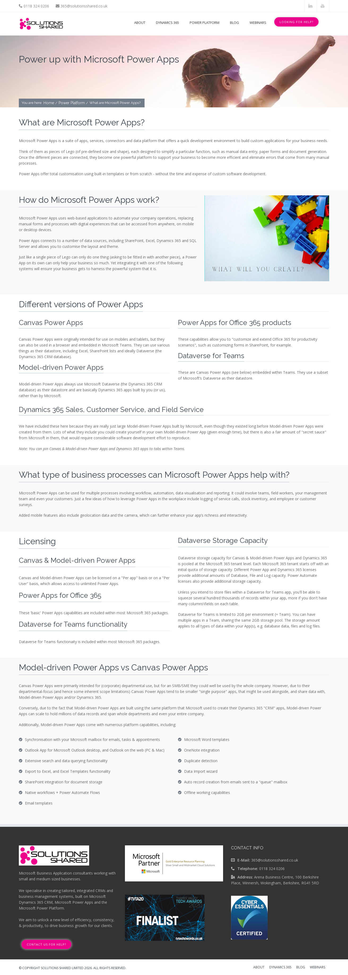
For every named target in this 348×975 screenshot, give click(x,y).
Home (49, 103)
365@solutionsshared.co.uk (83, 5)
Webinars (258, 22)
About (139, 22)
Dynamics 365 (167, 22)
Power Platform (204, 22)
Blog (234, 22)
